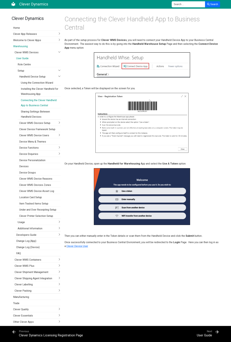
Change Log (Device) (28, 247)
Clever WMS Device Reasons (35, 178)
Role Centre (24, 64)
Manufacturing (21, 297)
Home (16, 27)
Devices (24, 166)
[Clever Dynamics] (29, 4)
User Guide (22, 58)
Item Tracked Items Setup (33, 203)
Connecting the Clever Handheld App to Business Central (39, 103)
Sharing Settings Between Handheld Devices (35, 114)
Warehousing (20, 46)
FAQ (18, 253)
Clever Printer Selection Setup (36, 215)
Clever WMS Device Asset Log (36, 191)
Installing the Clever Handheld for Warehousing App (39, 91)
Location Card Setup (30, 197)
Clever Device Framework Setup (37, 129)
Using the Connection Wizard (37, 82)
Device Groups (27, 172)
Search (212, 4)
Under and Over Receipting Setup (37, 209)
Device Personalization (32, 160)
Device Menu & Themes (32, 141)
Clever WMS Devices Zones (35, 184)
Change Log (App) (26, 240)
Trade (16, 303)
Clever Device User (77, 246)
